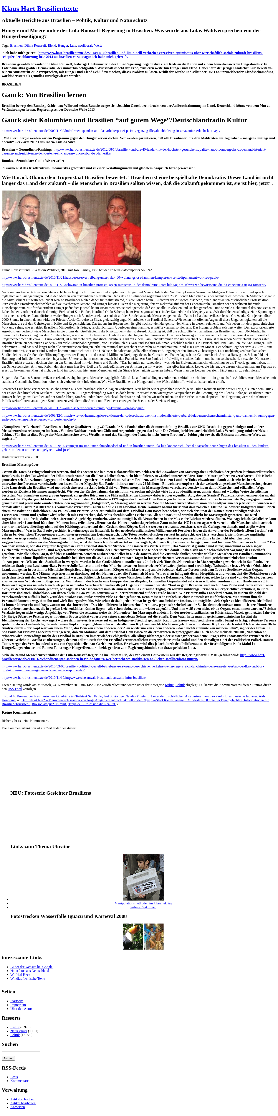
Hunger (63, 45)
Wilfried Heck (20, 974)
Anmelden (17, 1107)
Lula (73, 45)
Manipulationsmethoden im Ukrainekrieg (143, 903)
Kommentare (19, 1081)
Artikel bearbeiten (23, 1103)
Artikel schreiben (22, 1099)
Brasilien (16, 45)
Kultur (169, 685)
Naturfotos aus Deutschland (29, 971)
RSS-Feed (15, 689)
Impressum (18, 1005)
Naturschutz (18, 1031)
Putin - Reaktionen (143, 907)
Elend (52, 45)
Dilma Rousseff (35, 45)
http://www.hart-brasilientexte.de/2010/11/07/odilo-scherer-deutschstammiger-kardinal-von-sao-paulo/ (73, 408)
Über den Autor (21, 1009)
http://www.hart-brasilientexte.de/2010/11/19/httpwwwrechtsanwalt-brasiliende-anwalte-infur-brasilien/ (74, 677)
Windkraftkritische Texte (27, 978)
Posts (14, 1077)
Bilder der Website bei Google (31, 967)
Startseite (16, 1001)
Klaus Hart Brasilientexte (40, 8)
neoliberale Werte (90, 45)
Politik (180, 685)
